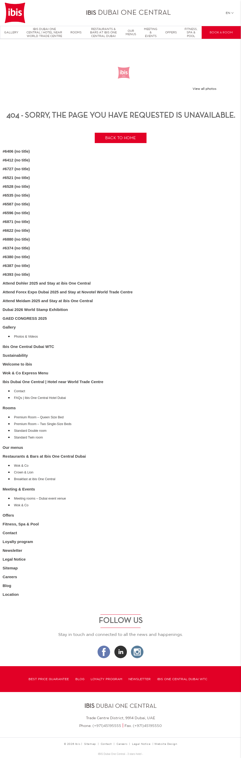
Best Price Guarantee (48, 679)
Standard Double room (30, 431)
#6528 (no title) (16, 186)
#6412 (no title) (16, 160)
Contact (19, 391)
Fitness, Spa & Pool (191, 32)
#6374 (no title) (16, 248)
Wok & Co (21, 465)
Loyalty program (18, 541)
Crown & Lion (23, 472)
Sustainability (15, 355)
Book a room (221, 32)
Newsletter (12, 550)
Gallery (11, 32)
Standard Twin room (28, 437)
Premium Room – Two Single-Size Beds (42, 424)
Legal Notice (14, 559)
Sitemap (10, 568)
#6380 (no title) (16, 257)
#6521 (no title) (16, 177)
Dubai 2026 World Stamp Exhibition (35, 309)
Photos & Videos (26, 336)
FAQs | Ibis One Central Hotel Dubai (40, 398)
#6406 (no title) (16, 151)
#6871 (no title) (16, 221)
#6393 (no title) (16, 274)
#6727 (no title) (16, 169)
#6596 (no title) (16, 213)
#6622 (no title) (16, 230)
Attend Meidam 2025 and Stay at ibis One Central (48, 301)
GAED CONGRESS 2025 (25, 318)
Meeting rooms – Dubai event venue (40, 498)
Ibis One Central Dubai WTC (28, 346)
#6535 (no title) (16, 195)
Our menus (131, 32)
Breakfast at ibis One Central (34, 479)
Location (11, 594)
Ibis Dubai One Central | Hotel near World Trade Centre (44, 32)
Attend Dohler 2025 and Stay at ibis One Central (47, 283)
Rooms (76, 32)
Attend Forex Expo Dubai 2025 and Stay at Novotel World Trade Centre (68, 292)
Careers (10, 577)
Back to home (120, 138)
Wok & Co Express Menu (25, 373)
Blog (7, 585)
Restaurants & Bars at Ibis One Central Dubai (103, 32)
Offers (171, 32)
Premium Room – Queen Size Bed (39, 417)
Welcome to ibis (17, 364)
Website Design (165, 743)
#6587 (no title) (16, 204)
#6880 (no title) (16, 239)
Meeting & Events (150, 32)
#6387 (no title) (16, 265)
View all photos (204, 89)
